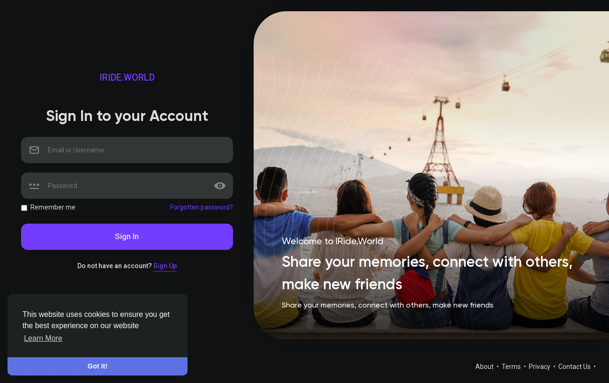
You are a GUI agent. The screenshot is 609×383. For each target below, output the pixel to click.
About (485, 366)
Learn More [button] (43, 338)
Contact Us (575, 366)
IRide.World (127, 77)
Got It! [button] (97, 366)
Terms (512, 366)
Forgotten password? (201, 207)
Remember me (52, 207)
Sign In (127, 236)
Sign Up (165, 266)
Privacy (540, 366)
